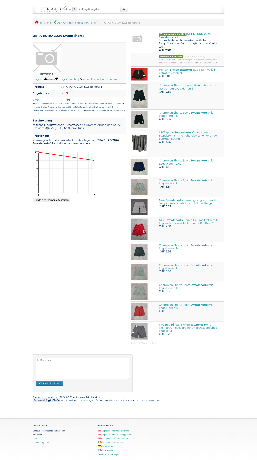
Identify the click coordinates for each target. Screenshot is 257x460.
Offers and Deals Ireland (110, 442)
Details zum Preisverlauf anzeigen (51, 200)
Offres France (105, 450)
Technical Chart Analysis (108, 454)
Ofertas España (106, 446)
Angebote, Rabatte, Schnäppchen (114, 435)
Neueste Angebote (41, 442)
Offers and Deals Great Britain (113, 439)
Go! (124, 9)
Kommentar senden (49, 383)
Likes (35, 439)
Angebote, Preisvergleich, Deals (113, 431)
